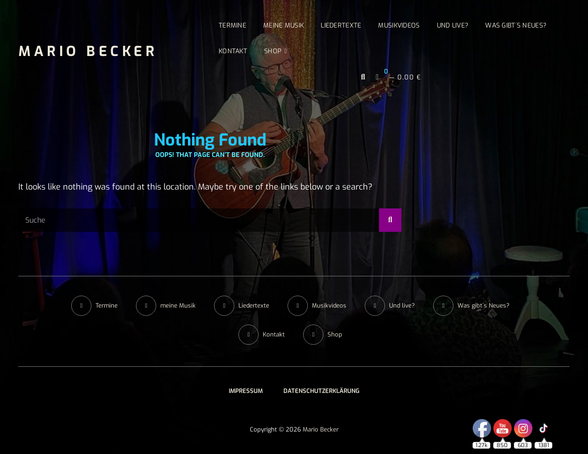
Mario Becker (88, 51)
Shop (272, 51)
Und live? (453, 25)
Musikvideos (398, 25)
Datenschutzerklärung (321, 391)
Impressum (246, 391)
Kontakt (233, 51)
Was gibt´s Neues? (515, 25)
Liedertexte (341, 25)
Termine (232, 25)
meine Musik (283, 25)
